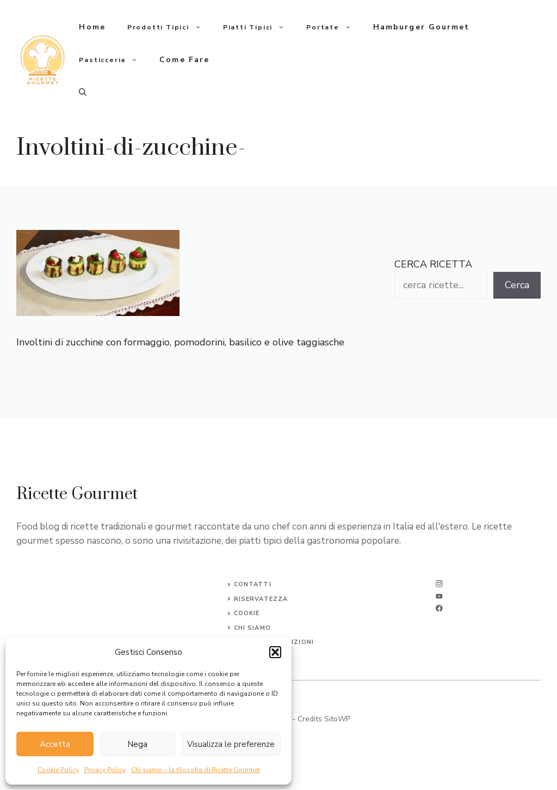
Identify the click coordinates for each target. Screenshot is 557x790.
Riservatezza (261, 599)
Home (92, 27)
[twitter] (439, 596)
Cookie (247, 613)
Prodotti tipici (169, 27)
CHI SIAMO (252, 628)
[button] (275, 652)
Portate (334, 27)
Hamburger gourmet (421, 27)
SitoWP (337, 719)
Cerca (517, 284)
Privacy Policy (105, 769)
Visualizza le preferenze (231, 744)
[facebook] (439, 608)
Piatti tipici (259, 27)
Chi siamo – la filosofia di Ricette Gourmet (195, 769)
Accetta (55, 744)
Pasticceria (113, 60)
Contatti (252, 584)
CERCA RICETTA (433, 264)
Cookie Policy (58, 769)
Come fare (184, 59)
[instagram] (439, 583)
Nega (137, 744)
